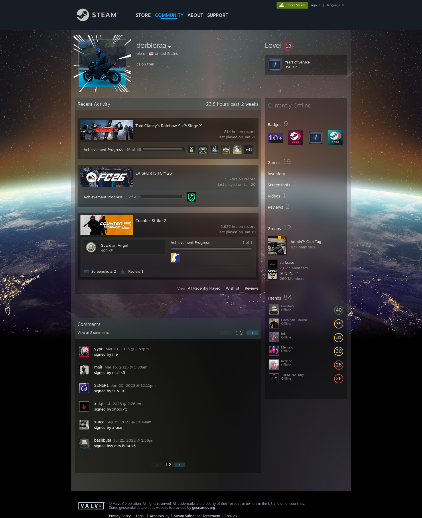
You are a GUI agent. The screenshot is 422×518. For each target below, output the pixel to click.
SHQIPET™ (289, 273)
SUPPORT (217, 15)
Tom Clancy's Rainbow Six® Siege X (168, 125)
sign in (315, 5)
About (195, 15)
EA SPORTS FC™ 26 (153, 173)
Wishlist (232, 288)
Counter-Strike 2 (150, 220)
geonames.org (203, 507)
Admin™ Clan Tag (306, 241)
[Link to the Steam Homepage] (101, 19)
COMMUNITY (169, 15)
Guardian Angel (114, 245)
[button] (306, 45)
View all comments (93, 333)
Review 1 (135, 271)
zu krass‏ (287, 262)
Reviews (252, 288)
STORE (143, 15)
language (333, 5)
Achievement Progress (103, 149)
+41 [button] (249, 149)
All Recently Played (204, 288)
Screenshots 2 (103, 271)
